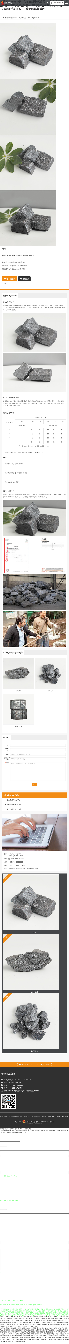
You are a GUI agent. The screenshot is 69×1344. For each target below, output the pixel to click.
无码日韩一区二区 (44, 1341)
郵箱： (7, 754)
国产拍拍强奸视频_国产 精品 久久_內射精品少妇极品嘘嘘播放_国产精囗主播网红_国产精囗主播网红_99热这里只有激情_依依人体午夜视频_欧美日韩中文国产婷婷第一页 (34, 1324)
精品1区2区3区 (9, 1343)
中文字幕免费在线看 (27, 1333)
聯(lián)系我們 (8, 1074)
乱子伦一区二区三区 (8, 1335)
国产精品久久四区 (5, 1339)
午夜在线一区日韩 (21, 1341)
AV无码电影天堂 (53, 1337)
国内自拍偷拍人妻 (49, 1335)
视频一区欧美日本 (61, 1335)
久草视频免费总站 (20, 1343)
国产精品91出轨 (63, 1337)
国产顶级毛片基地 (17, 1339)
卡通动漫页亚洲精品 (29, 1337)
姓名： (8, 745)
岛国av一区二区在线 (40, 1339)
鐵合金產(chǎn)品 (33, 18)
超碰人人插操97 (5, 1329)
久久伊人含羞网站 (59, 1329)
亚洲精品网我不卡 (51, 1333)
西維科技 (39, 1123)
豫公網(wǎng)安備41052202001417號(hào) (39, 1122)
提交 (34, 784)
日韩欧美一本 (15, 1329)
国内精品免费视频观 (15, 1331)
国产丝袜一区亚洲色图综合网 (56, 1339)
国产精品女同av (17, 1337)
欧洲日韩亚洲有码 (14, 1333)
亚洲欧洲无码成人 (32, 1341)
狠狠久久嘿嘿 (10, 1341)
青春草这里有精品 (27, 1331)
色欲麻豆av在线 (25, 1329)
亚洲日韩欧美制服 (47, 1329)
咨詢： (7, 763)
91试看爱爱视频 (36, 1329)
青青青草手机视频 (21, 1335)
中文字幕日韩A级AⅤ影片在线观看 (44, 1331)
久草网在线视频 (28, 1339)
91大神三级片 (59, 1331)
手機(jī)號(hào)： (7, 759)
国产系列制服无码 (41, 1337)
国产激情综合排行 (39, 1333)
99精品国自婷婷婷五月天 (35, 1335)
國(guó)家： (7, 749)
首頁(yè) (14, 18)
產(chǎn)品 (22, 18)
